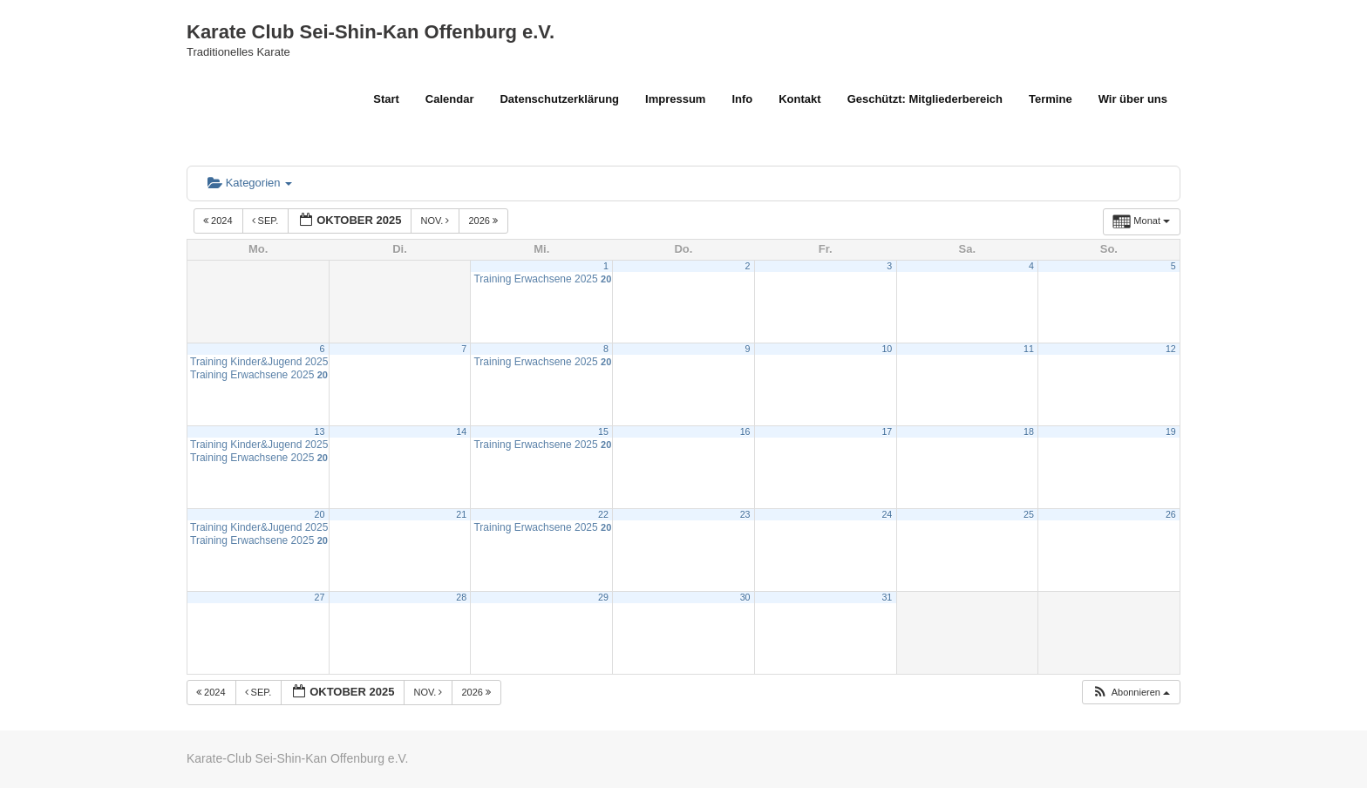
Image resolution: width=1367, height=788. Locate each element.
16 (745, 431)
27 (320, 597)
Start (386, 98)
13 (320, 431)
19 (1171, 431)
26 (1171, 514)
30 (745, 597)
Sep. (267, 220)
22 (603, 514)
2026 (484, 220)
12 (1171, 348)
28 (461, 597)
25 (1029, 514)
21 (461, 514)
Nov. (436, 220)
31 (886, 597)
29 (603, 597)
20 (320, 514)
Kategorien (249, 182)
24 (886, 514)
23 (745, 514)
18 (1029, 431)
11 (1029, 348)
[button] (1131, 692)
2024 (219, 220)
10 (886, 348)
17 (886, 431)
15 (603, 431)
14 (461, 431)
